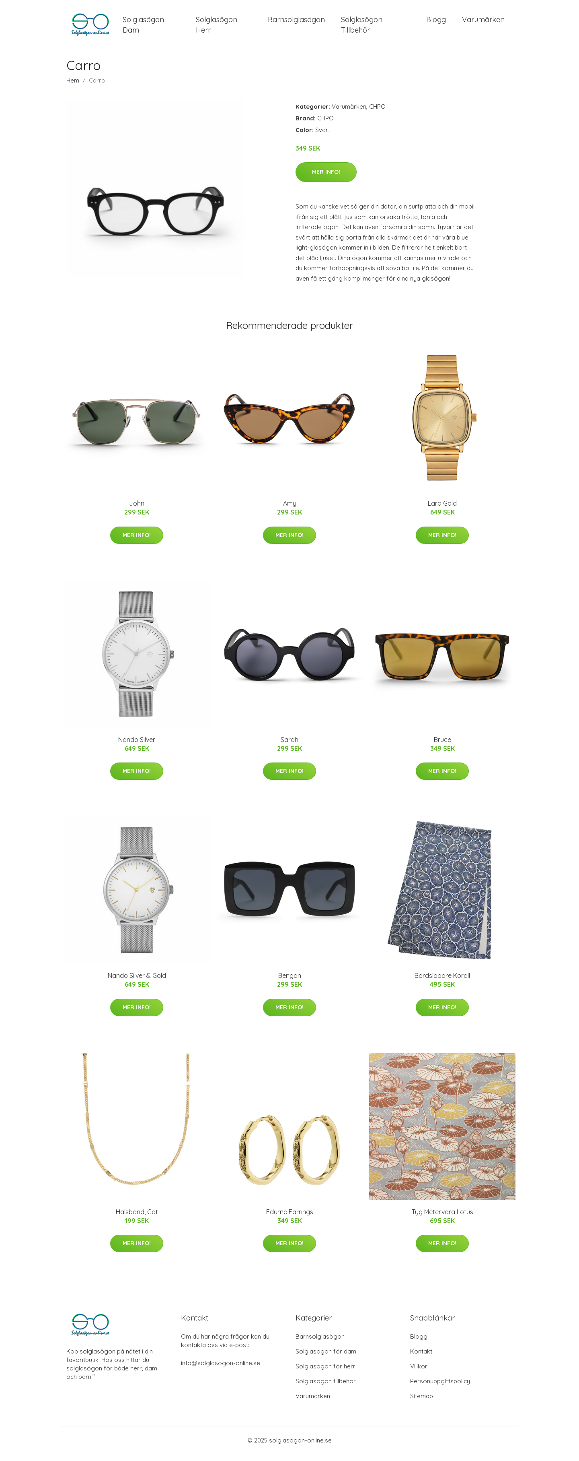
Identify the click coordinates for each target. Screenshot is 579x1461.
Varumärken (483, 23)
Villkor (418, 1373)
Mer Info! (326, 179)
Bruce (442, 746)
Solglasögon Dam (143, 28)
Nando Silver (136, 746)
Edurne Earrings (289, 1219)
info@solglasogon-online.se (220, 1370)
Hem (72, 87)
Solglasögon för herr (325, 1373)
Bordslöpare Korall (442, 983)
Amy (289, 510)
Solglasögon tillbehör (326, 1388)
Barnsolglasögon (296, 23)
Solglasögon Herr (216, 28)
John (136, 510)
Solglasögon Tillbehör (361, 28)
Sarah (289, 746)
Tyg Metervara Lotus (442, 1219)
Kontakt (421, 1358)
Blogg (436, 23)
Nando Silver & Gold (137, 983)
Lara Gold (442, 510)
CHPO (377, 113)
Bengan (289, 983)
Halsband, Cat (137, 1219)
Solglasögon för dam (326, 1358)
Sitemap (421, 1403)
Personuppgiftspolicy (440, 1388)
